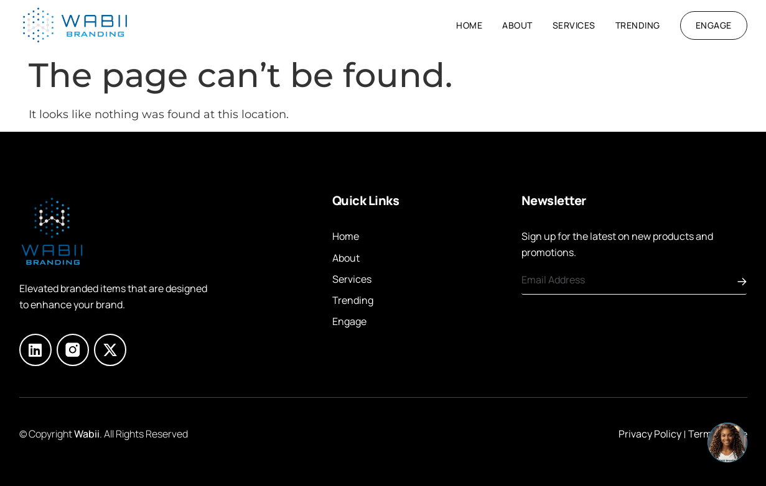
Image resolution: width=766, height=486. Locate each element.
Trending (637, 25)
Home (469, 25)
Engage (349, 321)
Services (574, 25)
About (517, 25)
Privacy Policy (650, 434)
